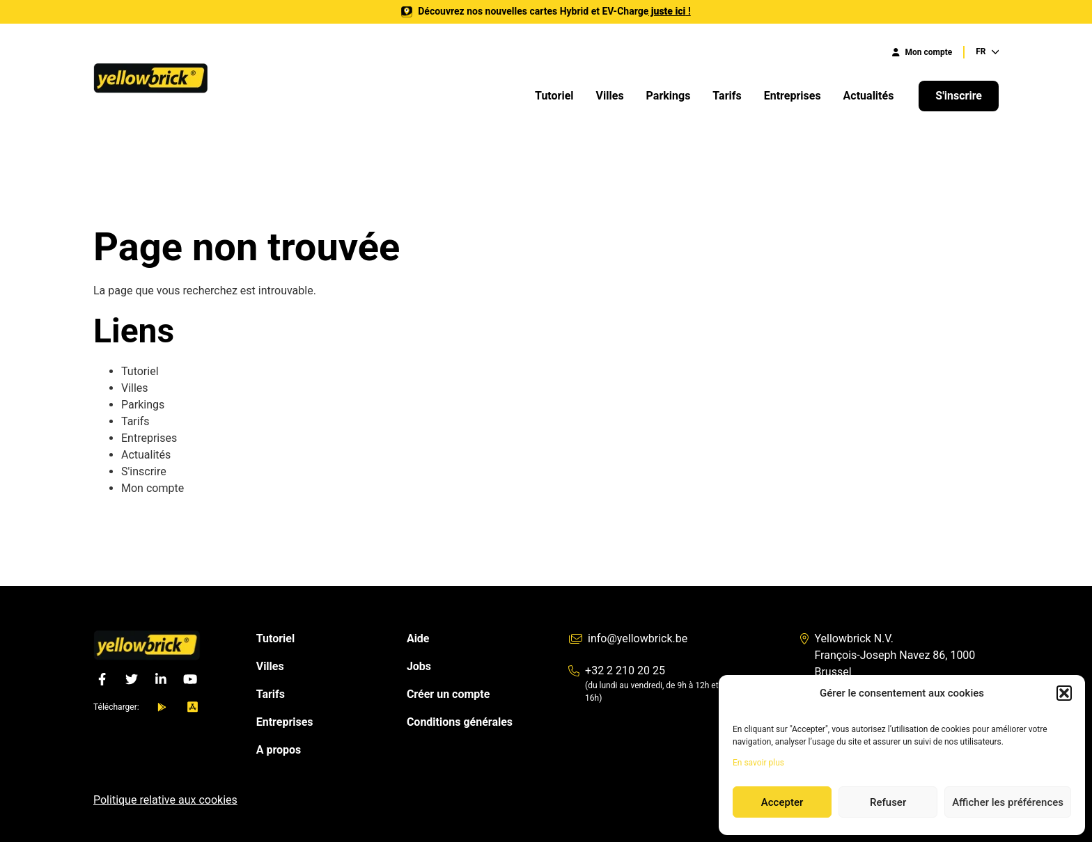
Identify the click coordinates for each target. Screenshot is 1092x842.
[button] (1064, 693)
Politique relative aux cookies (165, 800)
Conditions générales (460, 722)
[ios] (193, 707)
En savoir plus (758, 763)
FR (987, 51)
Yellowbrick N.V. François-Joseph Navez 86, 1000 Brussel (887, 655)
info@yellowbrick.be (627, 638)
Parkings (668, 95)
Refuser (888, 802)
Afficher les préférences (1007, 802)
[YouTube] (190, 679)
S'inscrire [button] (958, 95)
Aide (418, 638)
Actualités (870, 95)
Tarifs (726, 95)
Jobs (419, 666)
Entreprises (792, 95)
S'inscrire (143, 471)
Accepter (782, 802)
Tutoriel (554, 95)
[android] (161, 707)
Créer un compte (448, 694)
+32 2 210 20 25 (616, 670)
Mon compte (922, 52)
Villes (610, 95)
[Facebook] (102, 679)
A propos (279, 749)
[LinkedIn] (161, 679)
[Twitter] (132, 679)
